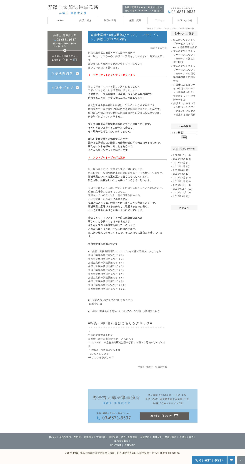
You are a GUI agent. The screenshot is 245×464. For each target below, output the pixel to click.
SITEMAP (129, 445)
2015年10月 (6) (182, 192)
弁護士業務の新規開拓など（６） (106, 270)
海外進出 (157, 437)
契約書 (77, 437)
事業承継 (145, 437)
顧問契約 (113, 437)
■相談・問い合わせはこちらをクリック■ (120, 323)
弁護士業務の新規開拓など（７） (106, 273)
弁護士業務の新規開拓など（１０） (108, 285)
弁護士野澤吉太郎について (103, 244)
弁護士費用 (171, 437)
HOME (150, 28)
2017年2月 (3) (181, 166)
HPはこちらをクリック (101, 357)
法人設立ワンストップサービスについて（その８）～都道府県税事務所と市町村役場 (184, 73)
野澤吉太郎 (156, 56)
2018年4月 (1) (181, 162)
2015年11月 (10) (182, 188)
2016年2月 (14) (182, 177)
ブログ (159, 28)
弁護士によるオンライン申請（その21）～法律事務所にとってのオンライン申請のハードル (184, 92)
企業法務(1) (95, 303)
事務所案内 (65, 437)
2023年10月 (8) (182, 155)
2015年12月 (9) (182, 185)
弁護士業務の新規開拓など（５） (106, 266)
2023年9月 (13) (182, 158)
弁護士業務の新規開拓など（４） (106, 262)
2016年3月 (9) (181, 173)
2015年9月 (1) (181, 196)
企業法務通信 (121, 440)
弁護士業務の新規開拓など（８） (106, 277)
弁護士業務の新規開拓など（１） (106, 255)
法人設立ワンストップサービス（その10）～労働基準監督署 (185, 43)
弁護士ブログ (171, 28)
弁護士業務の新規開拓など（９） (106, 281)
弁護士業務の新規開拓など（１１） (108, 288)
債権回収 (88, 437)
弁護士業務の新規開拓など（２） (106, 258)
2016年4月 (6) (181, 170)
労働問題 (101, 437)
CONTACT (115, 445)
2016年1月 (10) (182, 181)
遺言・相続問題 (129, 437)
